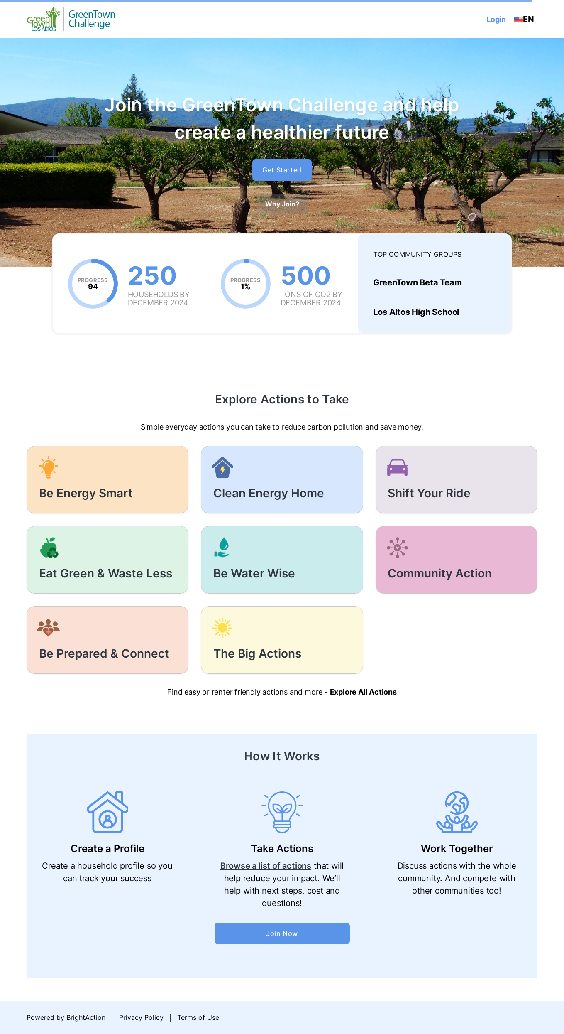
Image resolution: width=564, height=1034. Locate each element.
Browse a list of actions (265, 866)
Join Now (282, 933)
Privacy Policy (141, 1017)
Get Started (282, 170)
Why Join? (282, 204)
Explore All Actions (363, 692)
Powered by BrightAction (66, 1017)
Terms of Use (198, 1017)
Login (496, 19)
